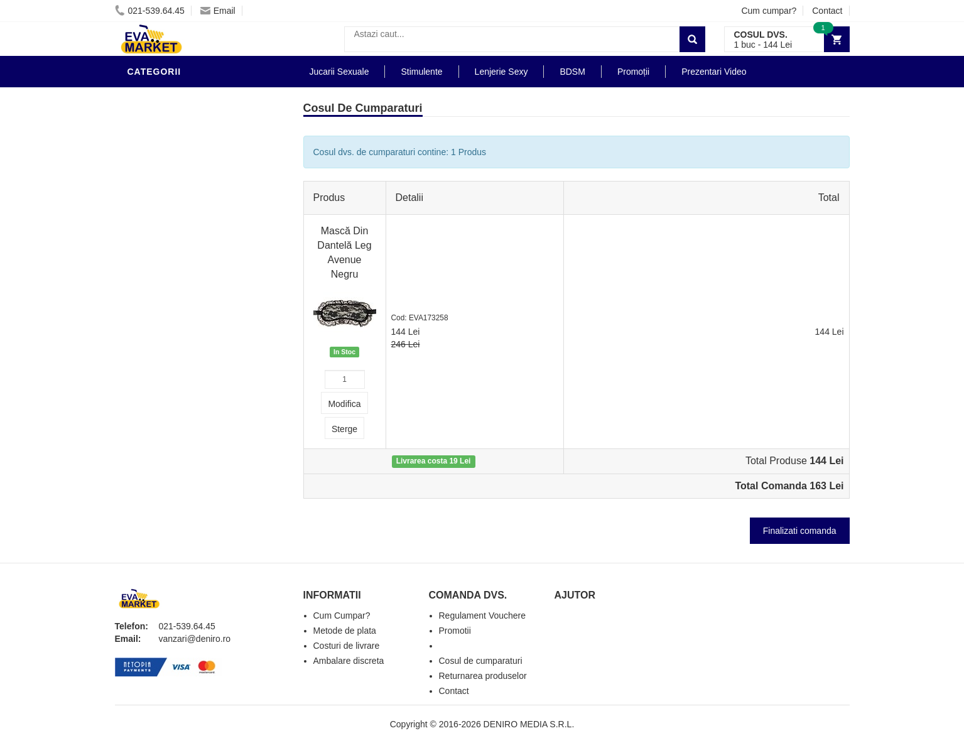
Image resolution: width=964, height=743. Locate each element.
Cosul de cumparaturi (481, 661)
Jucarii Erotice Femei (184, 266)
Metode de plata (344, 631)
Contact (827, 11)
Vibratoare (159, 153)
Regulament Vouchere (482, 615)
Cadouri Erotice (172, 304)
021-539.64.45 (150, 11)
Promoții (633, 72)
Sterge (344, 429)
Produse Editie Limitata (188, 398)
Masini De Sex (163, 342)
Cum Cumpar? (342, 615)
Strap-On (153, 285)
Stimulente (421, 72)
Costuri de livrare (346, 646)
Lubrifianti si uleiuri (182, 134)
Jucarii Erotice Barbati (190, 116)
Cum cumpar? (768, 11)
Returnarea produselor (483, 676)
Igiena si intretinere (181, 172)
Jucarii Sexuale (339, 72)
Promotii (152, 360)
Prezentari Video (173, 379)
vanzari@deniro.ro (195, 639)
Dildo (144, 210)
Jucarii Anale (164, 247)
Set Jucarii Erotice (179, 323)
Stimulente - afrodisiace (193, 97)
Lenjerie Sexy (165, 191)
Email (218, 11)
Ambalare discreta (348, 661)
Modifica (344, 404)
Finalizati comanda (800, 531)
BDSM (143, 229)
